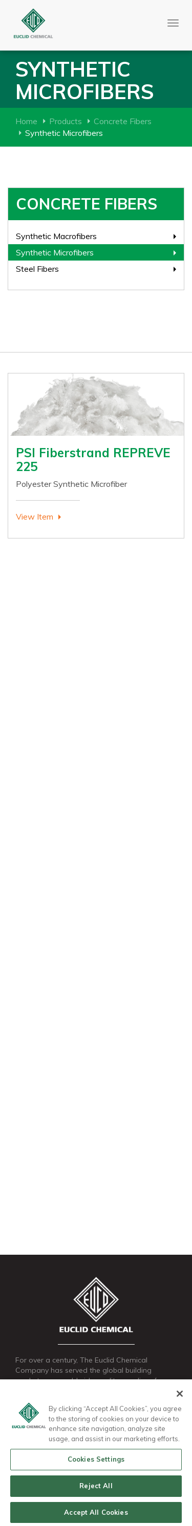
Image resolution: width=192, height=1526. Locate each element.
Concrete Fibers (123, 121)
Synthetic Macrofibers (56, 236)
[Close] (179, 1395)
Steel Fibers (37, 269)
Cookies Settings (96, 1461)
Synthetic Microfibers (55, 252)
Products (65, 121)
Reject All (95, 1488)
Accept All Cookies (95, 1514)
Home (26, 121)
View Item (34, 516)
